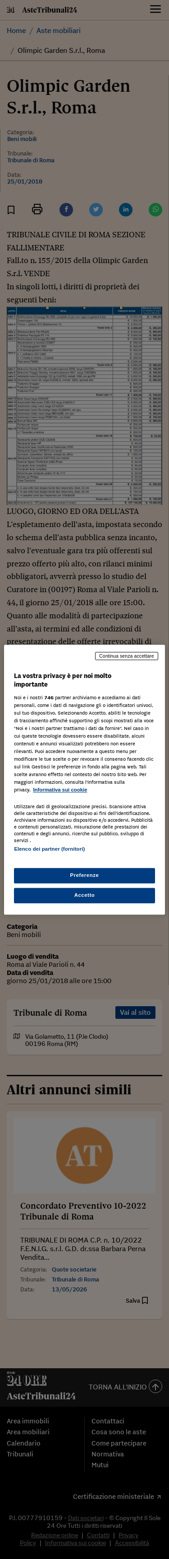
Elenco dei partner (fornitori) (49, 849)
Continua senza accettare (126, 656)
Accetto (84, 895)
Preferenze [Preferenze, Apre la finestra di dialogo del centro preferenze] (84, 875)
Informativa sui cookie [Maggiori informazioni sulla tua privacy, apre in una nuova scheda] (60, 790)
